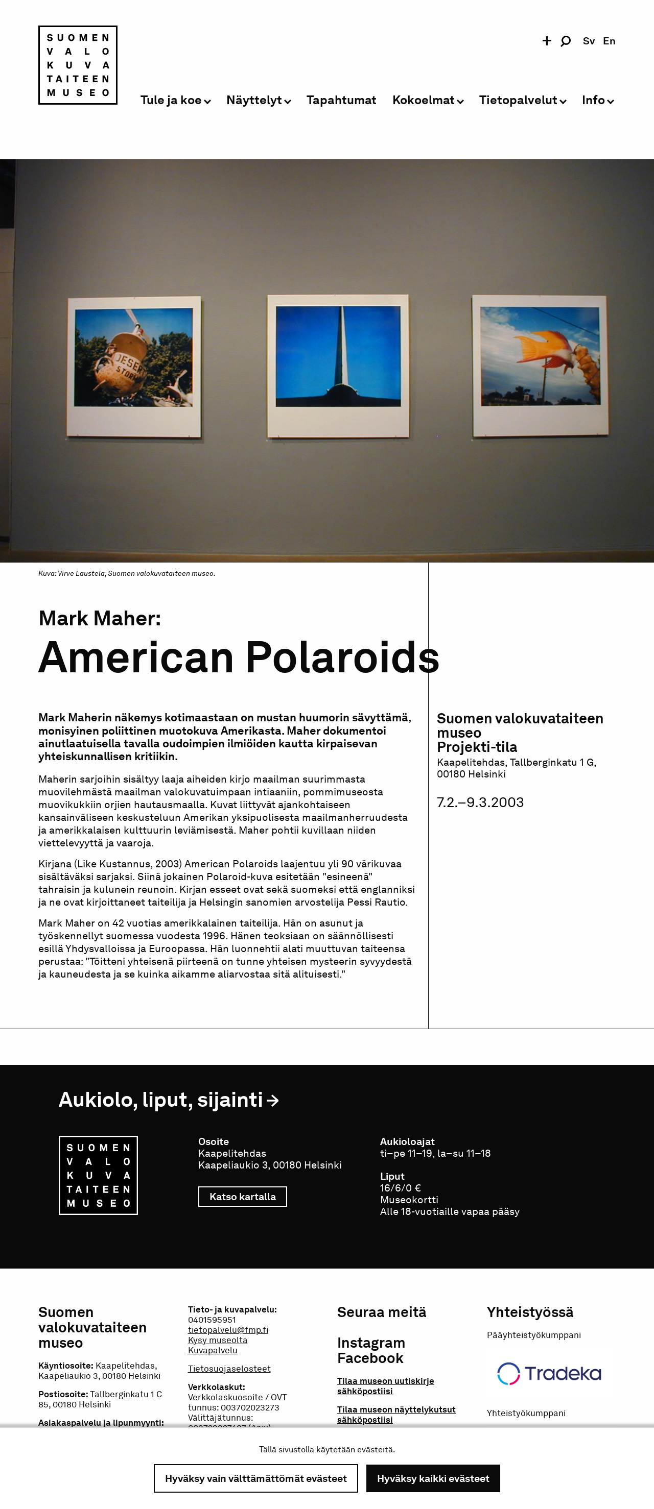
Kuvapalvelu (213, 1350)
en (609, 41)
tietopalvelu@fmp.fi (228, 1330)
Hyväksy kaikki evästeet (433, 1478)
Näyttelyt (254, 100)
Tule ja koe (171, 100)
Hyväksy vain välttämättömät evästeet (256, 1478)
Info (593, 100)
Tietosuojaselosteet (229, 1369)
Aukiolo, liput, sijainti (161, 1099)
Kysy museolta (218, 1340)
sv (589, 41)
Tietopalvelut (518, 100)
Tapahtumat (342, 100)
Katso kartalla (248, 1196)
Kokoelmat (423, 100)
